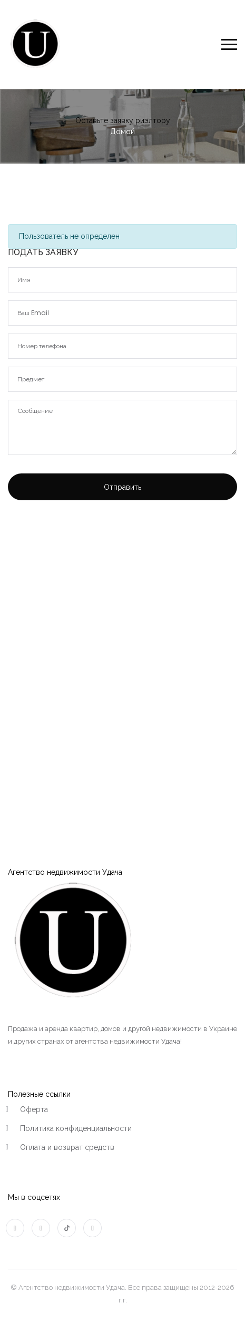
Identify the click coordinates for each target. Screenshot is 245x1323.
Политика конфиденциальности (76, 1128)
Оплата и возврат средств (67, 1147)
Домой (122, 131)
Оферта (34, 1109)
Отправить (122, 487)
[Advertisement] (122, 641)
